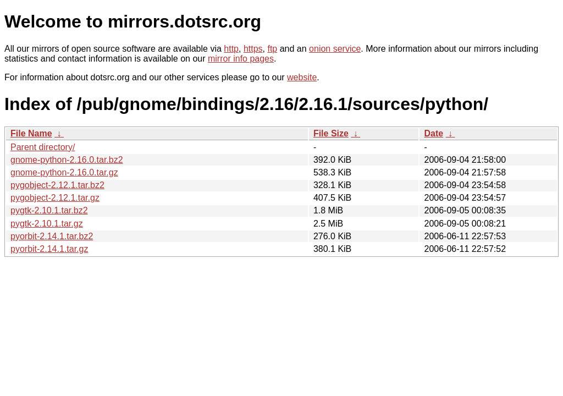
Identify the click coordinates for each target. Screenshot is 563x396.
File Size (331, 133)
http (231, 48)
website (302, 77)
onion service (335, 48)
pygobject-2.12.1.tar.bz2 (57, 185)
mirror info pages (241, 58)
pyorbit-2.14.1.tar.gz (49, 249)
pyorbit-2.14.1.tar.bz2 (51, 236)
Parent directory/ (42, 147)
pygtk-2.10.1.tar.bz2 (49, 210)
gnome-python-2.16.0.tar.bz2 (66, 159)
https (253, 48)
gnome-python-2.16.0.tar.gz (64, 172)
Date (433, 133)
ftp (272, 48)
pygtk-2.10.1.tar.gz (46, 223)
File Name (31, 133)
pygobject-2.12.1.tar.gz (55, 197)
